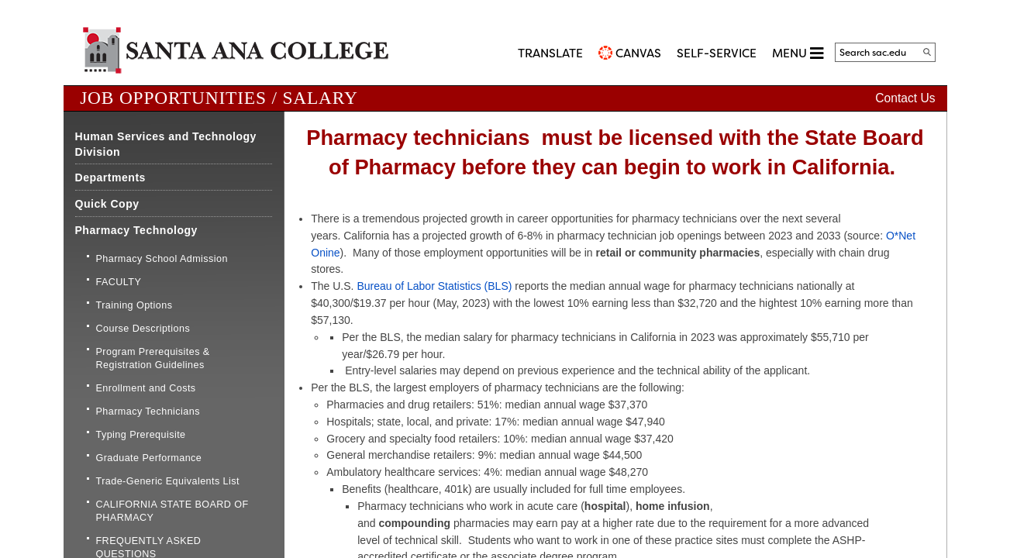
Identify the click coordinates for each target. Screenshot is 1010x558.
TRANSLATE (550, 53)
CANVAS (638, 53)
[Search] (927, 52)
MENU (797, 53)
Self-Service (717, 53)
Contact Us (905, 98)
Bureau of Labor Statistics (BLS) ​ (436, 286)
